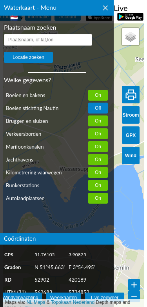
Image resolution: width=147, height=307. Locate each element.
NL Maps (36, 302)
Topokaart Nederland (72, 302)
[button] (130, 36)
